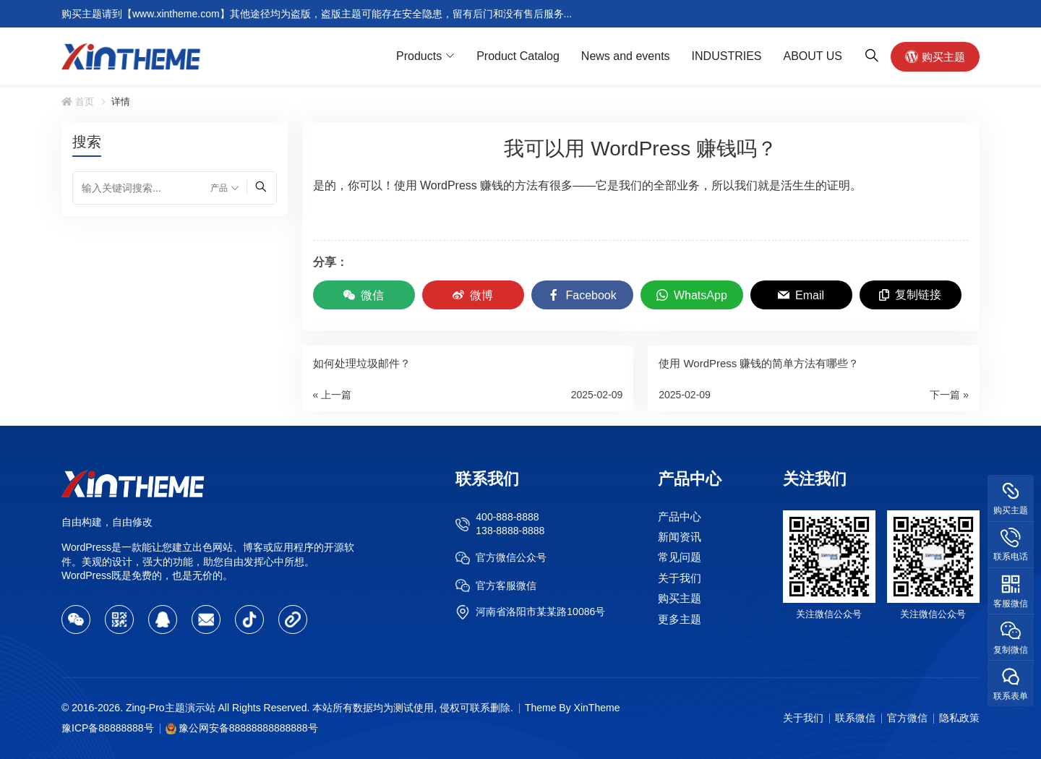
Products (419, 56)
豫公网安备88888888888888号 (248, 728)
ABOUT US (813, 56)
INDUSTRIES (727, 56)
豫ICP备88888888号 (107, 728)
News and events (625, 56)
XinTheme (597, 707)
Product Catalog (518, 56)
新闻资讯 (679, 537)
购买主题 (935, 56)
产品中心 (679, 516)
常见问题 (679, 558)
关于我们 (679, 578)
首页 (77, 101)
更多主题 (679, 619)
